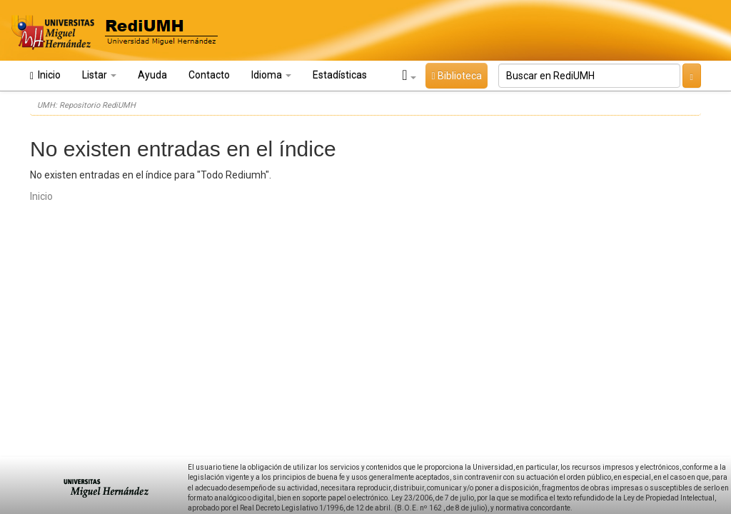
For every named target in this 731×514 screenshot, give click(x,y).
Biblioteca (456, 75)
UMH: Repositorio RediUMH (86, 105)
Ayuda (152, 75)
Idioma (271, 75)
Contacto (209, 75)
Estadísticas (340, 75)
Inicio (45, 75)
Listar (99, 75)
